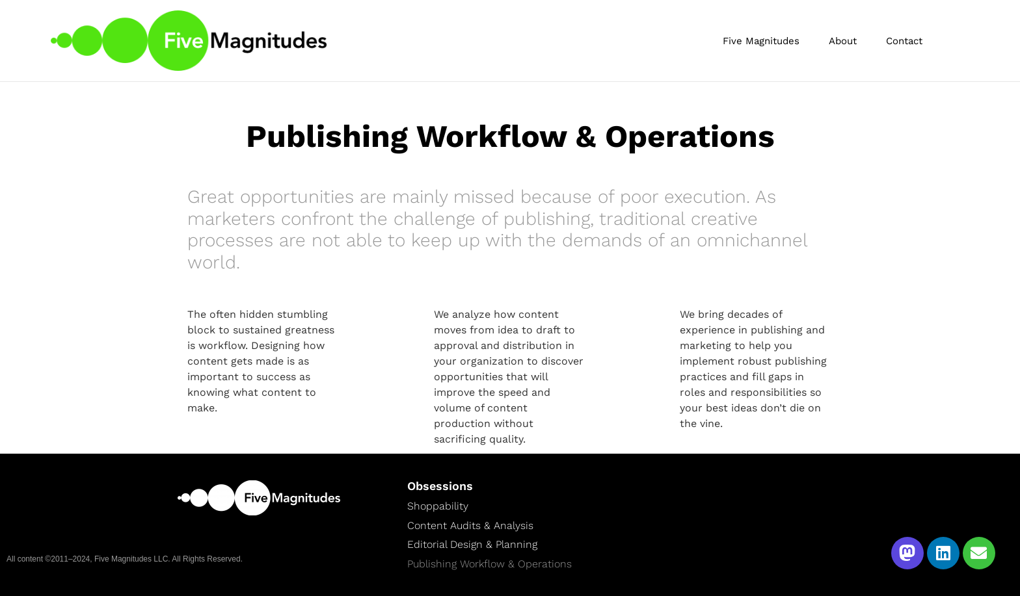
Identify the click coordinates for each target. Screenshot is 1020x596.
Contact (904, 41)
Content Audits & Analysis (470, 525)
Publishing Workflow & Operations (489, 563)
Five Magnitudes (761, 41)
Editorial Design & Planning (472, 544)
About (843, 41)
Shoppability (437, 505)
